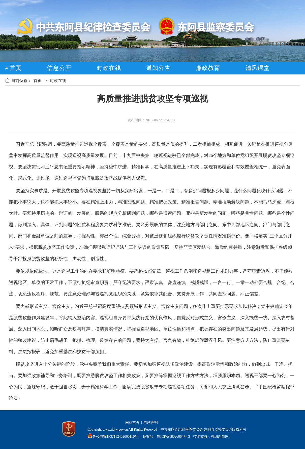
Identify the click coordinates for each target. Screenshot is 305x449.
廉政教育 (208, 68)
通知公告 (158, 68)
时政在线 (109, 68)
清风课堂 (258, 68)
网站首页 (132, 422)
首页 (16, 68)
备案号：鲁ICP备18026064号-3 (166, 436)
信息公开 (59, 68)
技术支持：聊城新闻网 (211, 436)
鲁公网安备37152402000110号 (115, 436)
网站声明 (151, 422)
